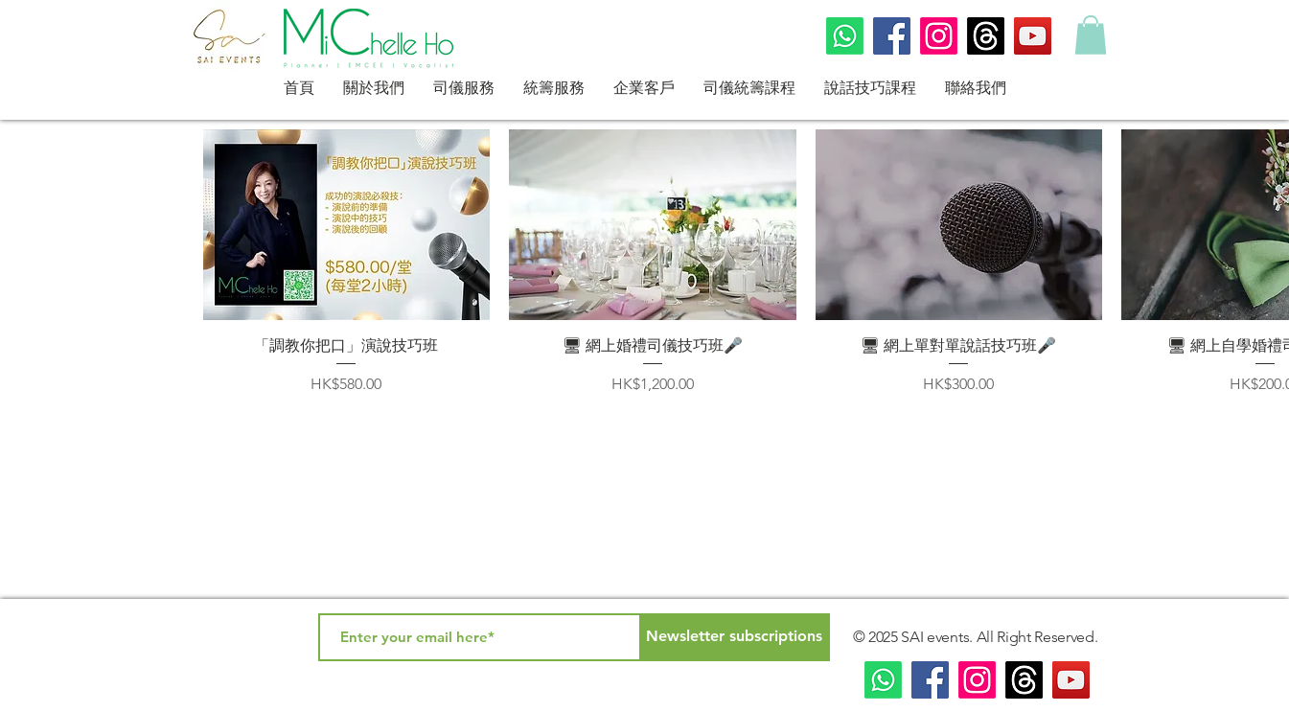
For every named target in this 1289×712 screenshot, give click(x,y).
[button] (1090, 35)
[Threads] (985, 36)
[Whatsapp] (844, 36)
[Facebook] (891, 36)
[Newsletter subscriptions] (734, 637)
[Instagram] (938, 36)
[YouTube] (1032, 36)
